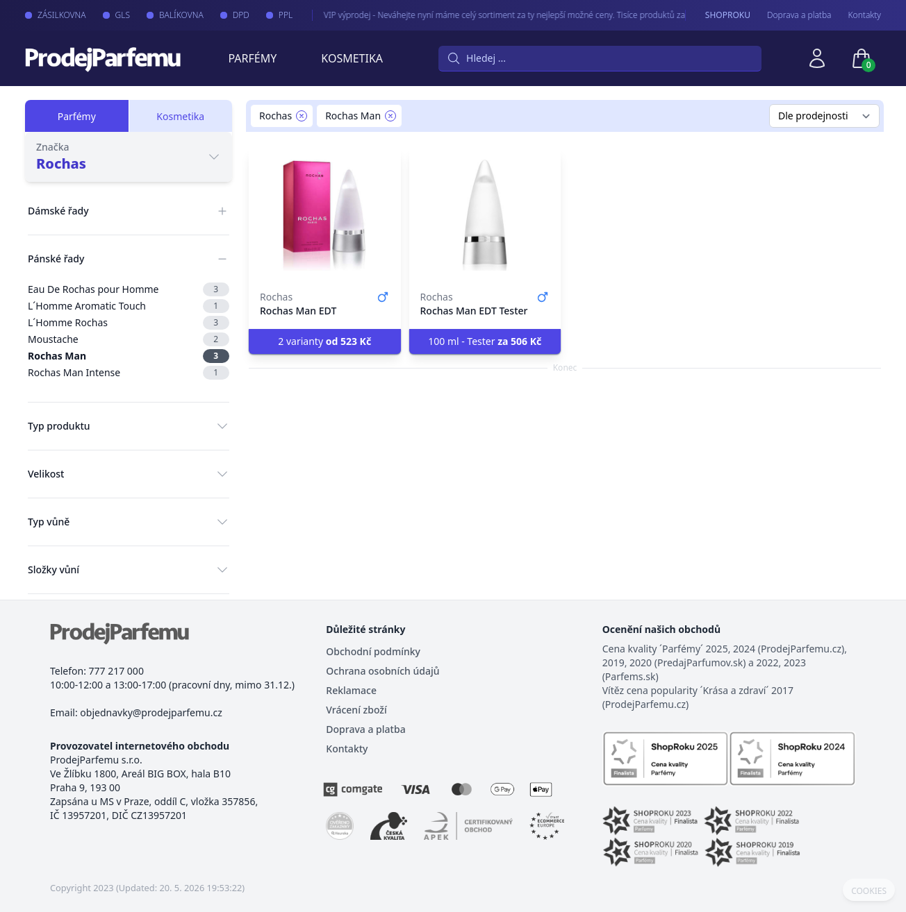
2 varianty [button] (324, 341)
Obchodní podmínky (373, 651)
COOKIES (869, 891)
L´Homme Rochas (128, 323)
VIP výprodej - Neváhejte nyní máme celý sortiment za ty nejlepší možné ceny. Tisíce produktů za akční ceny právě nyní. (532, 15)
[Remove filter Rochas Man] (390, 115)
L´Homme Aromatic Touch (128, 306)
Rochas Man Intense (128, 373)
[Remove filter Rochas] (301, 115)
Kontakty (864, 15)
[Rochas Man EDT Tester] (485, 215)
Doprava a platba (799, 15)
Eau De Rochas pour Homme (128, 289)
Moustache (128, 339)
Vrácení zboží (356, 709)
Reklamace (351, 690)
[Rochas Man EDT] (325, 215)
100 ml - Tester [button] (484, 341)
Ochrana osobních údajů (382, 670)
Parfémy (252, 58)
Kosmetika (352, 58)
